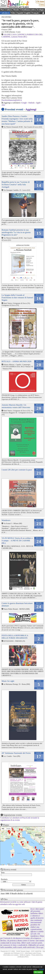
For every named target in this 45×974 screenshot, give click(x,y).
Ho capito (38, 972)
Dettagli (41, 969)
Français (35, 13)
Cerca (42, 5)
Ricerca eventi (9, 869)
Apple (38, 103)
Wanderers (6, 520)
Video (13, 13)
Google (24, 103)
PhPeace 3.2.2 (18, 953)
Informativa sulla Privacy (33, 953)
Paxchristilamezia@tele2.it (12, 100)
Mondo (16, 10)
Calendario (5, 13)
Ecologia (40, 10)
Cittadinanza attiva (28, 10)
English (27, 13)
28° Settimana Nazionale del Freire (16, 753)
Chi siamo (40, 1)
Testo (3, 872)
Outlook (31, 103)
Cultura (9, 10)
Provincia (4, 879)
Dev (6, 899)
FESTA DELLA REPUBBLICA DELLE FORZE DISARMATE (15, 636)
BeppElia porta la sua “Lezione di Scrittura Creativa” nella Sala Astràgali (16, 184)
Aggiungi (30, 109)
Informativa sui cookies (10, 955)
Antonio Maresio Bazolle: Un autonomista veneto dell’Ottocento (16, 406)
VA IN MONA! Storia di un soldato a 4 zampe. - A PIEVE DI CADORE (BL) (17, 540)
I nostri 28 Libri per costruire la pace (17, 469)
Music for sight (8, 681)
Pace (2, 10)
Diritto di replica (25, 955)
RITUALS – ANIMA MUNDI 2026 (16, 361)
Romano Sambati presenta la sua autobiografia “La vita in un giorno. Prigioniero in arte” (16, 232)
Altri (3, 105)
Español (20, 13)
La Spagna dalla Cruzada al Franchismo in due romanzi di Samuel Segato (17, 297)
